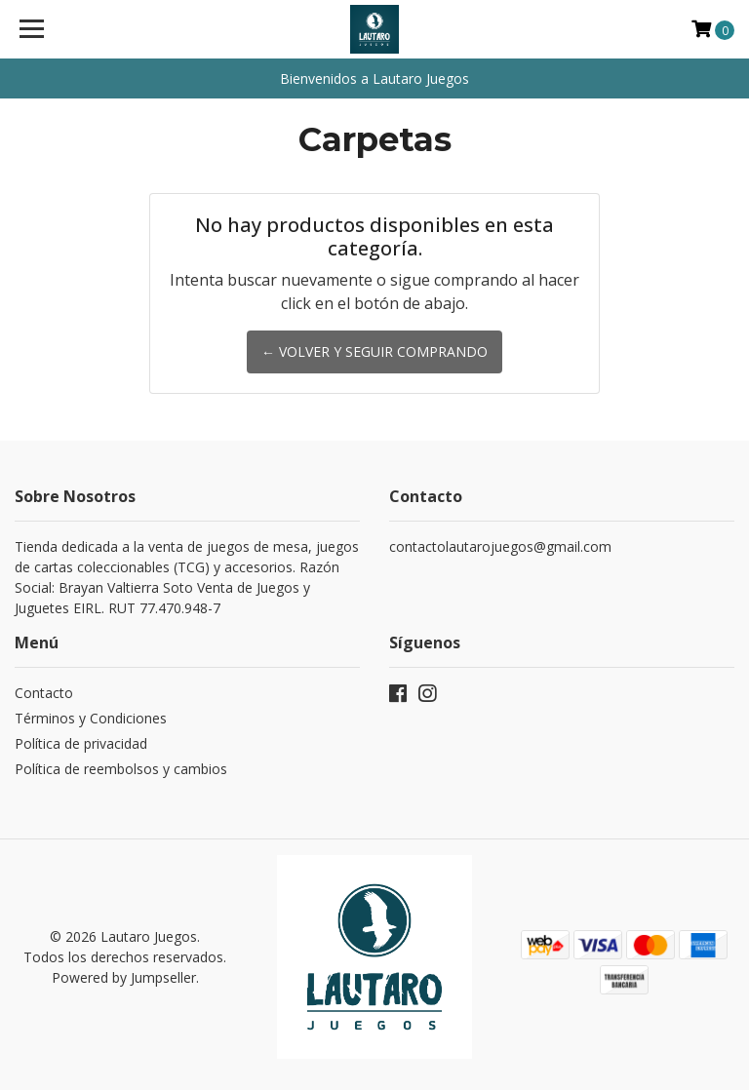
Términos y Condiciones (91, 718)
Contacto (44, 692)
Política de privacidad (81, 743)
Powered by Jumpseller (124, 977)
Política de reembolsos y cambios (121, 768)
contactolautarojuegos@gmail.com (500, 546)
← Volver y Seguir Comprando (374, 351)
